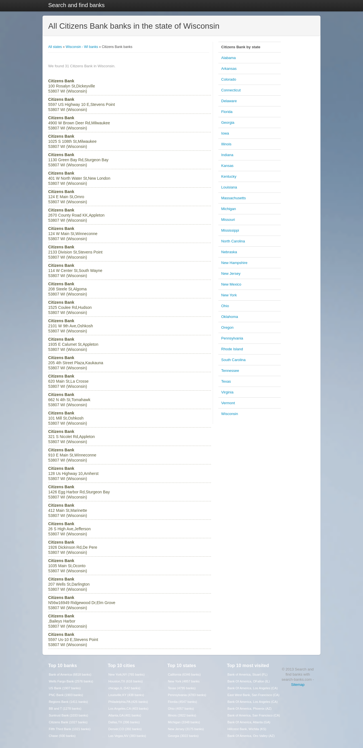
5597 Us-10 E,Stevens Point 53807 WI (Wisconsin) (73, 639)
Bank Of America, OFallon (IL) (248, 681)
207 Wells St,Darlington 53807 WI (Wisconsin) (69, 584)
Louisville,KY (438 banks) (126, 695)
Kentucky (228, 176)
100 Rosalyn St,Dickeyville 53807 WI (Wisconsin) (71, 86)
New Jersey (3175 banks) (186, 729)
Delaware (229, 101)
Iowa (225, 133)
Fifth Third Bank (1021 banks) (69, 729)
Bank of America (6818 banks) (70, 674)
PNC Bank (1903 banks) (66, 695)
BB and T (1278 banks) (65, 708)
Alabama (228, 58)
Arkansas (229, 68)
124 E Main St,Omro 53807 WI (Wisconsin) (67, 196)
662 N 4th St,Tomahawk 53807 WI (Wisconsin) (69, 399)
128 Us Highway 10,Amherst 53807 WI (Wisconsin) (73, 473)
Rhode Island (232, 349)
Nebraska (229, 252)
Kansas (227, 166)
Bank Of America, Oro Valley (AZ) (251, 735)
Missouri (228, 219)
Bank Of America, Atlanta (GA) (248, 722)
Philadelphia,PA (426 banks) (128, 701)
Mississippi (230, 230)
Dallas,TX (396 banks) (124, 722)
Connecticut (231, 90)
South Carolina (233, 360)
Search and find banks (76, 5)
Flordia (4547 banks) (182, 701)
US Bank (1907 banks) (65, 688)
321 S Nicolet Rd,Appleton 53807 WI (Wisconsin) (71, 436)
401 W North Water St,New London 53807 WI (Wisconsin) (79, 178)
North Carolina (233, 241)
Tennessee (230, 370)
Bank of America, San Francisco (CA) (253, 715)
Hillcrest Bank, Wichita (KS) (246, 729)
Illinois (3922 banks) (182, 715)
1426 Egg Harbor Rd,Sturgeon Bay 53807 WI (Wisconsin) (79, 492)
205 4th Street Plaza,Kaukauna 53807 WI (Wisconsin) (75, 362)
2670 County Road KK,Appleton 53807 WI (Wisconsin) (76, 215)
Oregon (227, 327)
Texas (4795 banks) (182, 688)
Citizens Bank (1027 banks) (68, 722)
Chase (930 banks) (62, 735)
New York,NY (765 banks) (126, 674)
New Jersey (230, 273)
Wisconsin (229, 414)
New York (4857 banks (184, 681)
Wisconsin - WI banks (82, 47)
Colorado (228, 79)
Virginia (227, 392)
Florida (227, 112)
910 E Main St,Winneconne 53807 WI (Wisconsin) (72, 455)
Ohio (225, 306)
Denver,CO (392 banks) (125, 729)
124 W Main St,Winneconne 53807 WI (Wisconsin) (73, 233)
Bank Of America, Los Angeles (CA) (252, 688)
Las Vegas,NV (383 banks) (127, 735)
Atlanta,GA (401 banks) (124, 715)
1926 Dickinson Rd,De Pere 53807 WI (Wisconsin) (72, 547)
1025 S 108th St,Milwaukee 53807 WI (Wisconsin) (72, 141)
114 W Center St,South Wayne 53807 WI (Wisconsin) (75, 270)
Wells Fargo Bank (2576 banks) (71, 681)
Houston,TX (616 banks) (125, 681)
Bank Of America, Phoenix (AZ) (249, 708)
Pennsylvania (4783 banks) (187, 695)
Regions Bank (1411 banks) (68, 701)
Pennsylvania (232, 338)
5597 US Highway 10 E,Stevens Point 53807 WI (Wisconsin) (81, 104)
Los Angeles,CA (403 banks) (128, 708)
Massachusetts (233, 198)
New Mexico (231, 284)
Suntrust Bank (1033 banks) (68, 715)
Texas (226, 381)
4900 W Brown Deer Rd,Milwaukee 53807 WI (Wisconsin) (79, 123)
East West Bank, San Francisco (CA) (253, 695)
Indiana (227, 155)
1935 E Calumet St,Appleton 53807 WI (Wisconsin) (73, 344)
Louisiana (229, 187)
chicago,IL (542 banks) (124, 688)
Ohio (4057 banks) (181, 708)
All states (55, 47)
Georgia (227, 122)
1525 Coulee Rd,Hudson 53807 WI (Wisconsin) (70, 307)
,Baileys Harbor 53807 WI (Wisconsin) (67, 621)
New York (229, 295)
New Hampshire (234, 263)
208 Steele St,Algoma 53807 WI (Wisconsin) (67, 289)
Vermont (228, 403)
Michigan (228, 209)
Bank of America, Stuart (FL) (247, 674)
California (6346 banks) (184, 674)
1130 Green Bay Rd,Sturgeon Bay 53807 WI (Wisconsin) (78, 159)
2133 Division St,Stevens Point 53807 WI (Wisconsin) (75, 252)
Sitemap (298, 684)
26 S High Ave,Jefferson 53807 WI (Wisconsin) (69, 528)
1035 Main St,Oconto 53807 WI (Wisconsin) (67, 565)
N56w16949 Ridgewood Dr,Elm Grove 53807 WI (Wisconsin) (81, 602)
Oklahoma (229, 317)
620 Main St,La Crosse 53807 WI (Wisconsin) (68, 381)
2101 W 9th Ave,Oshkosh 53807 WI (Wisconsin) (70, 326)
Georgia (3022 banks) (183, 735)
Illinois (226, 144)
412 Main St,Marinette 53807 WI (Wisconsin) (67, 510)
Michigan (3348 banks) (184, 722)
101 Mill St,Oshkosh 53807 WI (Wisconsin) (67, 418)
